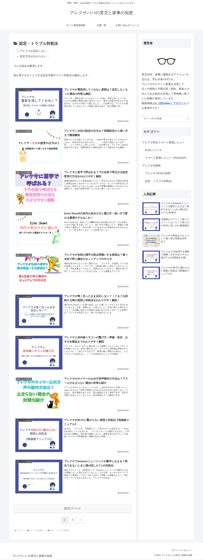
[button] (188, 118)
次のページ (72, 509)
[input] (166, 118)
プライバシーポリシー (181, 551)
